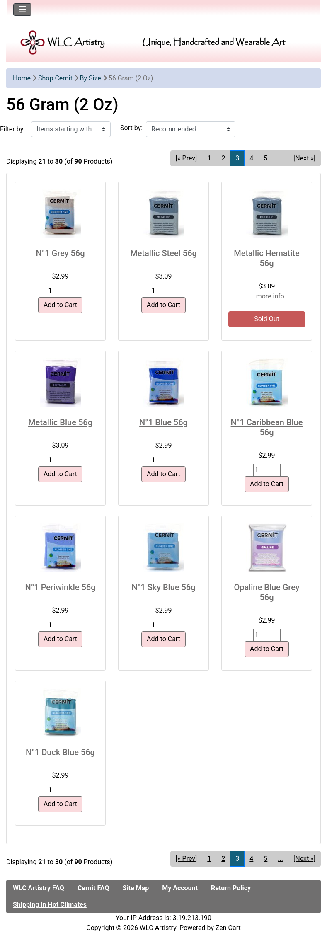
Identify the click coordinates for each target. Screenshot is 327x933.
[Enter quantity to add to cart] (60, 291)
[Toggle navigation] (22, 9)
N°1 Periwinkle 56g (60, 587)
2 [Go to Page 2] (223, 158)
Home (22, 78)
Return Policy (231, 888)
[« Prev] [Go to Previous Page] (186, 158)
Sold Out (266, 319)
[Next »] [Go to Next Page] (304, 158)
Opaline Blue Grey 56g (266, 592)
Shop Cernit (55, 78)
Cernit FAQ (93, 888)
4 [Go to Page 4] (251, 158)
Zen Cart (228, 928)
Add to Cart (60, 305)
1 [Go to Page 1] (209, 158)
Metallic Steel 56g (163, 253)
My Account (180, 888)
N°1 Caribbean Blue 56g (267, 427)
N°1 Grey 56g (60, 253)
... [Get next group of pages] (280, 158)
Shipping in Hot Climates (50, 905)
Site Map (135, 888)
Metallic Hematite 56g (267, 258)
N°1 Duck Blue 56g (60, 752)
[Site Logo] (63, 42)
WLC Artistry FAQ (38, 888)
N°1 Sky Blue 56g (163, 587)
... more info (266, 296)
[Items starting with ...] (71, 129)
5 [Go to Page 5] (265, 158)
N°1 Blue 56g (163, 422)
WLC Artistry (158, 928)
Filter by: (12, 129)
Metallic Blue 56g (60, 422)
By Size (90, 78)
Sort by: (131, 128)
